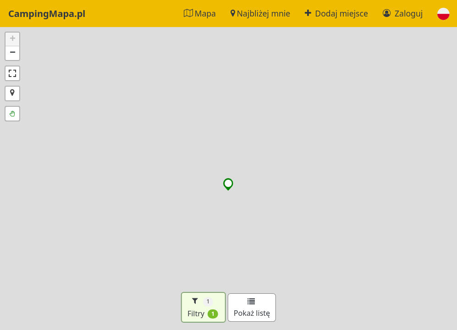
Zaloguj (403, 13)
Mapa (200, 13)
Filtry (202, 307)
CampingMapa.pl (46, 13)
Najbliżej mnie (260, 13)
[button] (443, 13)
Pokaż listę (252, 308)
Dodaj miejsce (336, 13)
